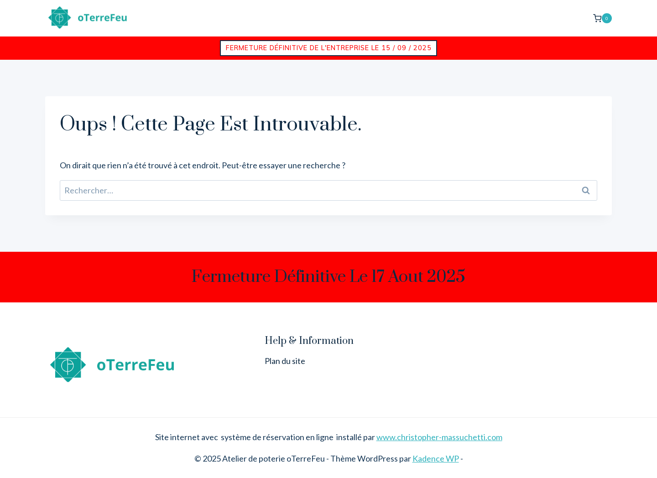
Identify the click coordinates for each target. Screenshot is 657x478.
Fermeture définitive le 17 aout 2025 (328, 276)
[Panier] (602, 18)
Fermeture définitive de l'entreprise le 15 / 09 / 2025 (329, 48)
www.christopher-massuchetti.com (439, 437)
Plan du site (285, 361)
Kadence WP (435, 458)
